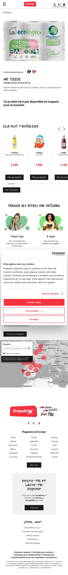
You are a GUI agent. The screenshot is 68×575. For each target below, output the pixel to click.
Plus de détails (14, 177)
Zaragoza (13, 453)
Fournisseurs (32, 539)
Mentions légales (32, 543)
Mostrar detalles (50, 293)
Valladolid (34, 441)
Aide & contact (32, 535)
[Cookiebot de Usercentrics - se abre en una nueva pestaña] (52, 254)
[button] (60, 129)
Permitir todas (34, 302)
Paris (13, 437)
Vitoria (34, 445)
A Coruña (13, 456)
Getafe (55, 441)
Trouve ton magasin (15, 334)
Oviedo (55, 456)
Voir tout (34, 465)
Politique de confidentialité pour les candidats (32, 556)
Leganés (34, 453)
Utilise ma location (11, 353)
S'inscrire (34, 507)
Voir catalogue (11, 190)
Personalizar (34, 311)
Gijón (54, 445)
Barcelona (13, 445)
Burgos (55, 437)
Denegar (34, 319)
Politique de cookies (42, 552)
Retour (8, 12)
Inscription (51, 557)
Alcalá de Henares (34, 456)
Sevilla (34, 437)
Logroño (54, 449)
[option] (55, 4)
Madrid (13, 441)
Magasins (7, 344)
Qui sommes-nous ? (32, 527)
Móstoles (55, 453)
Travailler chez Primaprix (32, 531)
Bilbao (13, 449)
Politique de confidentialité (27, 554)
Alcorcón (34, 449)
